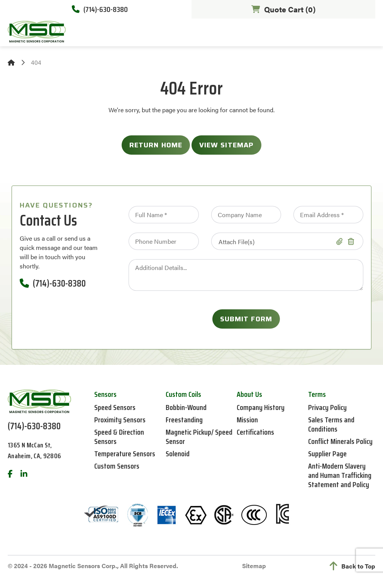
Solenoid (178, 453)
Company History (261, 407)
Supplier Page (327, 453)
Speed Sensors (115, 407)
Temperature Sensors (124, 453)
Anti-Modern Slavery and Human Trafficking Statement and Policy (339, 475)
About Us (249, 394)
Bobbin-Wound (186, 407)
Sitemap (254, 565)
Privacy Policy (327, 407)
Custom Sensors (116, 466)
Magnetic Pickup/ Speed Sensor (199, 436)
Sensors (105, 394)
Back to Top (352, 566)
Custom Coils (183, 394)
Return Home (155, 145)
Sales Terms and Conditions (331, 424)
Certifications (255, 432)
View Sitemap (226, 145)
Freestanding (184, 419)
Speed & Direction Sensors (119, 436)
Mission (247, 419)
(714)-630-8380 (100, 9)
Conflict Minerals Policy (340, 441)
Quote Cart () (283, 9)
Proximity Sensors (120, 419)
